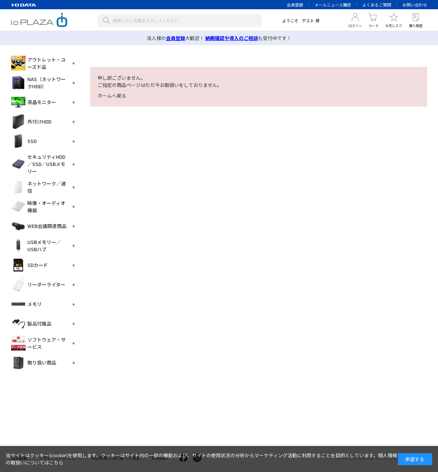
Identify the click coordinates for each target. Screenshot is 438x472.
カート (374, 25)
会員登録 (295, 5)
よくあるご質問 (376, 5)
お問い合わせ (414, 5)
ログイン (355, 25)
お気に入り (393, 25)
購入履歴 (416, 25)
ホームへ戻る (112, 95)
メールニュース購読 (332, 5)
